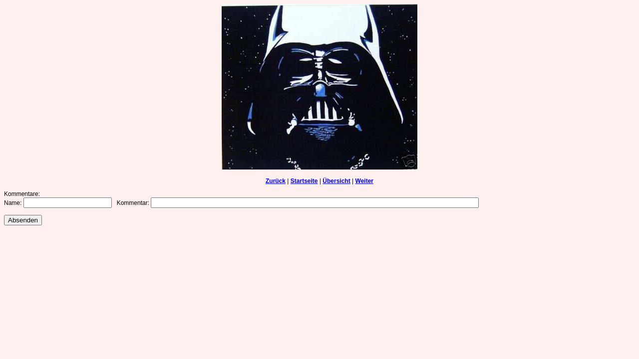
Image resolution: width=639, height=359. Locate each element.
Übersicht (336, 181)
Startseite (304, 181)
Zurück (276, 181)
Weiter (364, 181)
